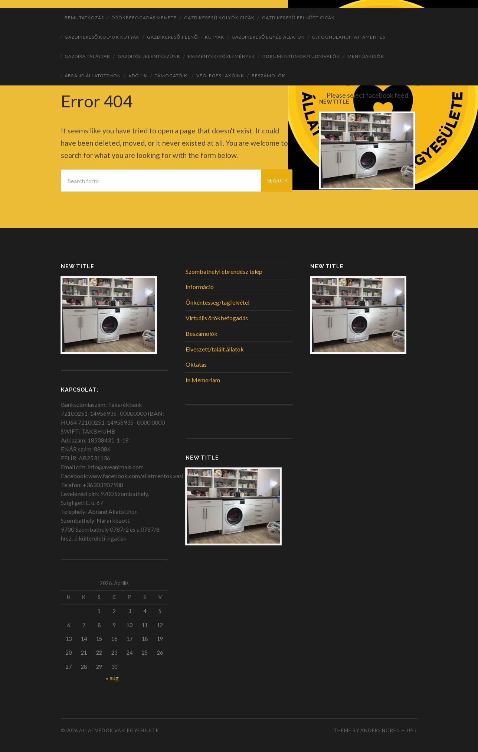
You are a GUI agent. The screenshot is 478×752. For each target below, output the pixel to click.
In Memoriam (203, 379)
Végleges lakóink (220, 75)
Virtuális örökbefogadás (217, 317)
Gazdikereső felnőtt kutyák (185, 37)
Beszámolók (268, 75)
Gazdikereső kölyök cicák (219, 17)
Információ (200, 286)
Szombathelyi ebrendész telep (224, 271)
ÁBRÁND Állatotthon (93, 75)
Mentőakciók (365, 56)
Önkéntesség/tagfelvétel (217, 302)
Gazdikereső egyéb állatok (268, 37)
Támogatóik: (172, 75)
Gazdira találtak (87, 56)
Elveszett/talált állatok (215, 349)
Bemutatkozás (84, 17)
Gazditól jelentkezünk (149, 56)
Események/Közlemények (221, 56)
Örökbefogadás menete (144, 17)
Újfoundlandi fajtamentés (348, 37)
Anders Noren (380, 730)
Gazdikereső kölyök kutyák (102, 37)
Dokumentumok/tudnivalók (301, 56)
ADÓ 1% (137, 75)
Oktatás (196, 364)
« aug (112, 677)
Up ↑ (412, 730)
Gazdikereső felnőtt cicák (298, 17)
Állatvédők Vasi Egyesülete (119, 730)
